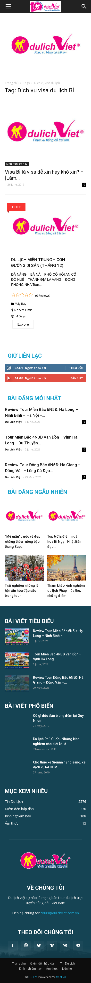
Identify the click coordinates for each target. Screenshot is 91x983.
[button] (84, 6)
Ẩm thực (52, 968)
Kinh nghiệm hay (16, 163)
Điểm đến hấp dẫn (43, 963)
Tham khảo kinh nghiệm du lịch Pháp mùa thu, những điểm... (66, 591)
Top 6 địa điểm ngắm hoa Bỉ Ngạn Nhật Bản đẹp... (64, 541)
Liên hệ (67, 968)
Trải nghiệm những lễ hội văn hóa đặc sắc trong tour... (22, 591)
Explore (23, 324)
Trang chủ (11, 83)
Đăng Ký (76, 378)
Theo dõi (76, 368)
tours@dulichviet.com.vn (60, 913)
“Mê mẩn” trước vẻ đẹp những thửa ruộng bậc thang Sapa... (22, 541)
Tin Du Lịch (67, 963)
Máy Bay (20, 304)
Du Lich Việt (13, 422)
